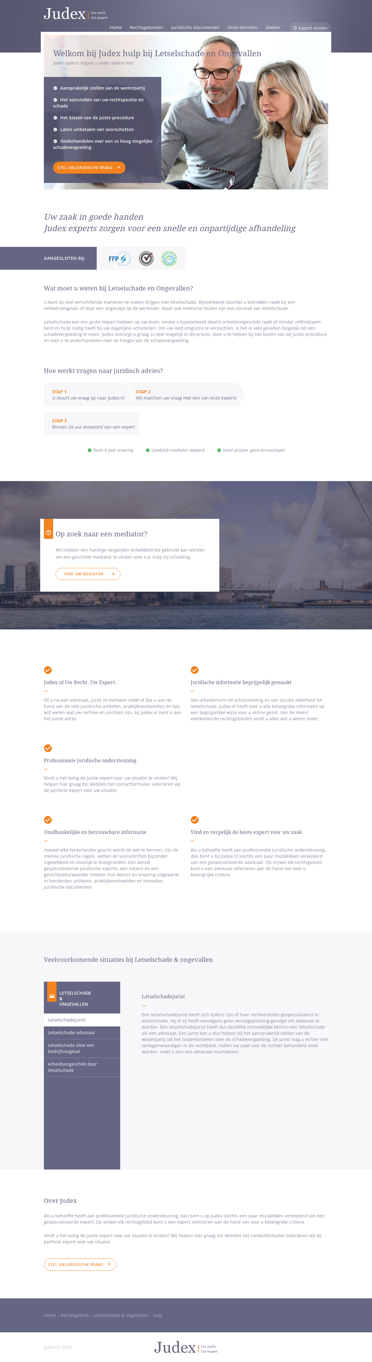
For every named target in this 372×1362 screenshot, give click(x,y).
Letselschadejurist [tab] (67, 1020)
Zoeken (273, 27)
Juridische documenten (195, 27)
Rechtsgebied (75, 1315)
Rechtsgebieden (146, 27)
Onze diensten (242, 27)
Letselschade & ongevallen (120, 1315)
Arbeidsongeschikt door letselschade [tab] (72, 1067)
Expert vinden (313, 28)
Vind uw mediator (84, 574)
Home (116, 27)
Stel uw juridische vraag (84, 167)
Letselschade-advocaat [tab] (71, 1032)
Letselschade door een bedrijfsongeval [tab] (71, 1048)
